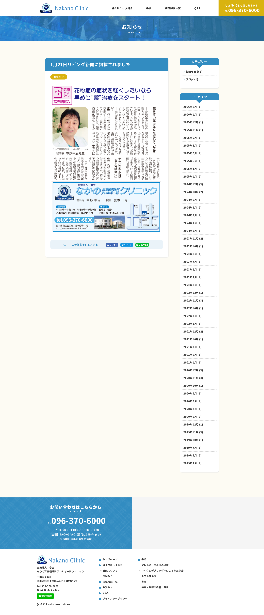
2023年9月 (192, 254)
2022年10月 (193, 308)
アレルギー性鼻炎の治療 (155, 565)
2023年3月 (192, 277)
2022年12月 (193, 292)
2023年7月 (192, 261)
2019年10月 (193, 440)
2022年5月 (192, 323)
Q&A (197, 8)
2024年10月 (193, 192)
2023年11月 (193, 238)
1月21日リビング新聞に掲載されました (90, 64)
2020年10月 (193, 385)
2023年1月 (192, 285)
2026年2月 (192, 106)
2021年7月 (192, 347)
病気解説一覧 (173, 8)
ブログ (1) (190, 79)
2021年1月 (192, 362)
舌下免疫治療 (148, 576)
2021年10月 (193, 339)
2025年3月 (192, 168)
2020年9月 (192, 393)
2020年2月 (192, 416)
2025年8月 (192, 145)
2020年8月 (192, 401)
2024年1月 (192, 230)
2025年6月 (192, 153)
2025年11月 (193, 130)
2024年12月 (193, 184)
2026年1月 (192, 114)
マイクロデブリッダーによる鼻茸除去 (162, 570)
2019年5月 (192, 455)
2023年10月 (193, 246)
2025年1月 (192, 176)
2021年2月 (192, 354)
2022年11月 (193, 300)
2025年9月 (192, 137)
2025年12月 (193, 122)
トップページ (110, 559)
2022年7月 (192, 316)
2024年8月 (192, 199)
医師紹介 (108, 576)
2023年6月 (192, 269)
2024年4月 (192, 215)
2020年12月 (193, 370)
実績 (143, 581)
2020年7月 (192, 409)
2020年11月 (193, 378)
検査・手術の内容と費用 (155, 587)
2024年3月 (192, 223)
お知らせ (59, 77)
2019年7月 (192, 447)
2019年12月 (193, 424)
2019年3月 (192, 463)
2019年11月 (193, 432)
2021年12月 (193, 331)
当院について (110, 570)
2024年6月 (192, 207)
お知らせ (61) (193, 71)
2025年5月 (192, 161)
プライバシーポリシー (115, 598)
